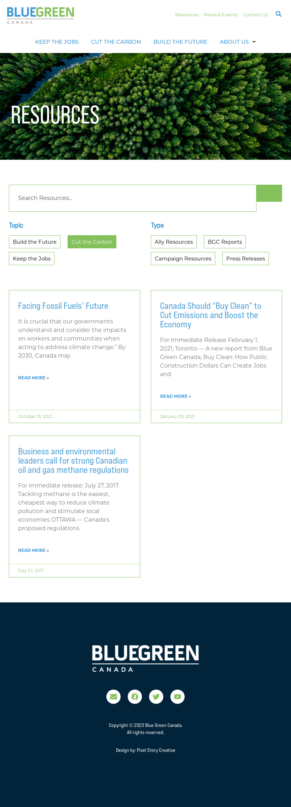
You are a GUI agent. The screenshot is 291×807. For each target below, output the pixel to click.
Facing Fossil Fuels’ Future (63, 305)
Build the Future (180, 41)
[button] (278, 14)
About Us (238, 41)
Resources (187, 14)
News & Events (221, 14)
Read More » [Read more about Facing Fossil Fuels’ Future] (33, 377)
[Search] (132, 198)
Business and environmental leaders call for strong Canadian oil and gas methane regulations (73, 460)
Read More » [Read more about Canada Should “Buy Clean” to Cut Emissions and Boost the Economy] (175, 396)
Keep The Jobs (57, 41)
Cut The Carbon (116, 41)
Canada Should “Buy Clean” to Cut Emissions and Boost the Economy (210, 314)
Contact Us (255, 14)
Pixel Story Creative (156, 750)
